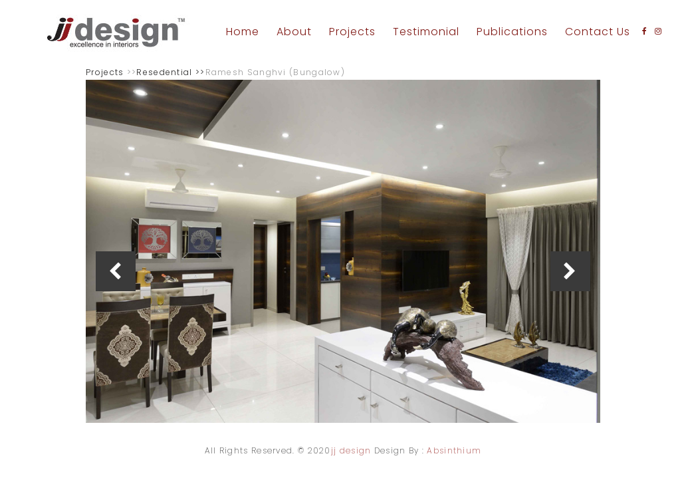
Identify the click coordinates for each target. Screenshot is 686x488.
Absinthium (454, 450)
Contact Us (597, 31)
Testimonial (426, 31)
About (294, 31)
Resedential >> (170, 72)
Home (242, 31)
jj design (351, 450)
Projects (352, 31)
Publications (512, 31)
